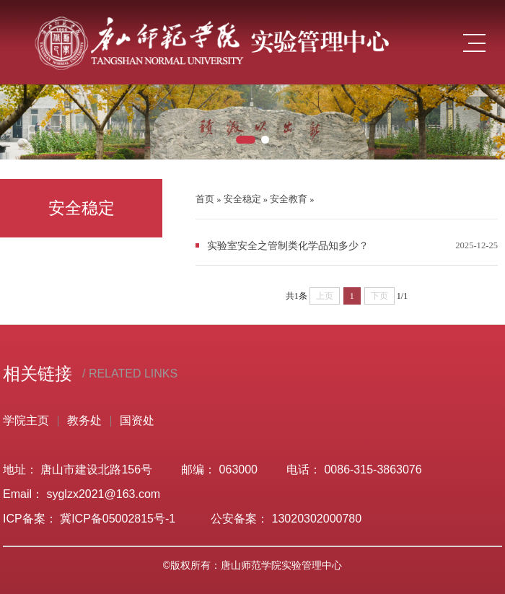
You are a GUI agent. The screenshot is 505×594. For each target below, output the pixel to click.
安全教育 (288, 199)
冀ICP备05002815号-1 (121, 518)
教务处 (84, 420)
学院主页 (26, 420)
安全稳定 (242, 199)
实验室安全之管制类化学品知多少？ (288, 245)
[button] (245, 140)
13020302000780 (317, 518)
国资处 (137, 420)
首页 (205, 199)
